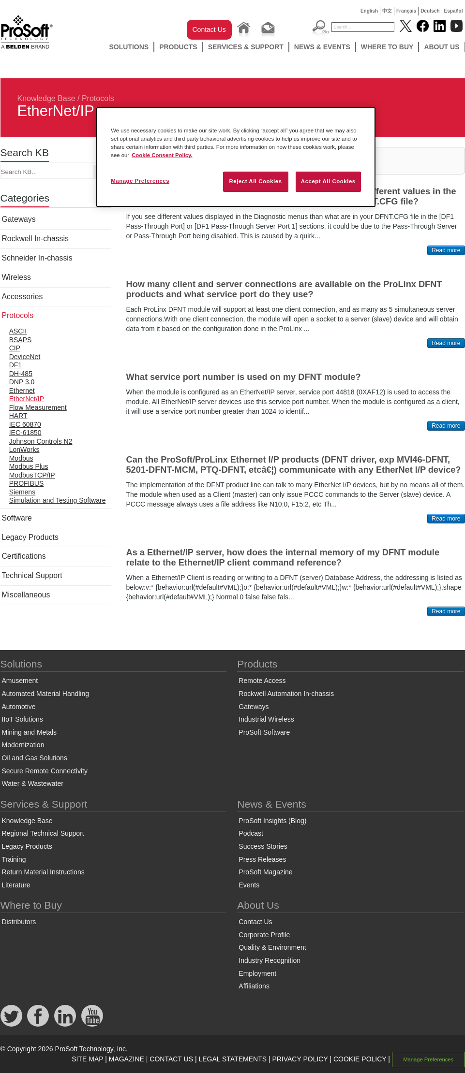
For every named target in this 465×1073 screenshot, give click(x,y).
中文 (387, 11)
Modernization (23, 745)
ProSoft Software (264, 732)
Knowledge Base (46, 98)
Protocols (98, 98)
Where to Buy (387, 47)
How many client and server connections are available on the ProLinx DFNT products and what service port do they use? (284, 289)
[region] (235, 157)
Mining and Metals (29, 732)
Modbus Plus (28, 466)
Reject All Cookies (255, 181)
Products (178, 47)
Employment (257, 973)
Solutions (129, 47)
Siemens (22, 492)
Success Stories (263, 846)
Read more (446, 250)
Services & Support (246, 47)
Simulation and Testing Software (57, 500)
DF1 (15, 365)
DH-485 (20, 373)
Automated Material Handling (46, 693)
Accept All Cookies (328, 181)
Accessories (22, 296)
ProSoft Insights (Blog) (272, 821)
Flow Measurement (38, 407)
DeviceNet (25, 357)
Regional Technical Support (43, 833)
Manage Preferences (428, 1059)
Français (406, 11)
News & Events (322, 47)
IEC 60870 (25, 424)
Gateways (19, 219)
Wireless (16, 277)
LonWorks (24, 449)
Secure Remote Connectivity (45, 771)
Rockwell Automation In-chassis (286, 693)
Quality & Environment (272, 947)
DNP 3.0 (22, 382)
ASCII (18, 331)
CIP (14, 348)
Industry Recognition (269, 960)
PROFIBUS (26, 483)
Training (14, 859)
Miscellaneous (26, 595)
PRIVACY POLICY (300, 1059)
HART (18, 416)
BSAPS (20, 340)
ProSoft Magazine (265, 872)
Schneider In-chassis (37, 258)
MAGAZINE (126, 1059)
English (369, 11)
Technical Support (32, 575)
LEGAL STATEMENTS (232, 1059)
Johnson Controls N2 (41, 441)
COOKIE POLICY (359, 1059)
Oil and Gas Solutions (34, 758)
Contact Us (209, 29)
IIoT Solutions (22, 719)
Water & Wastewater (32, 783)
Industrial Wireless (266, 719)
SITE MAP (87, 1059)
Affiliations (254, 986)
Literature (16, 885)
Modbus (21, 458)
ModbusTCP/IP (32, 475)
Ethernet (22, 390)
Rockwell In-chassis (35, 238)
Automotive (19, 706)
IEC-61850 (25, 432)
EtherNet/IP (26, 399)
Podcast (251, 833)
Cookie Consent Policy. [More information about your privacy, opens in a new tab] (162, 155)
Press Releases (262, 859)
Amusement (20, 680)
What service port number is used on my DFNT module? (243, 377)
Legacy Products (30, 537)
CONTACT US (171, 1059)
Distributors (19, 922)
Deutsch (429, 11)
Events (249, 885)
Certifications (24, 556)
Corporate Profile (264, 935)
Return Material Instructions (43, 872)
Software (17, 518)
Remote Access (262, 680)
